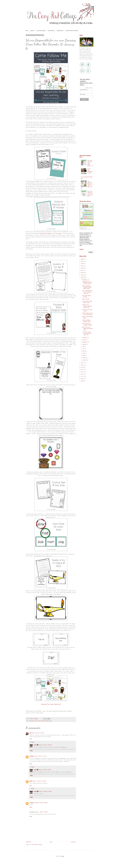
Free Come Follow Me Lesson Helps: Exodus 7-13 (90, 163)
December (85, 279)
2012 (82, 374)
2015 (82, 367)
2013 (82, 371)
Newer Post (28, 841)
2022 (82, 268)
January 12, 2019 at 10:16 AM (39, 781)
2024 (82, 263)
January (84, 360)
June (84, 348)
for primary (58, 233)
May (84, 351)
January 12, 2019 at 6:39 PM (45, 791)
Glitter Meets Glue (56, 711)
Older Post (73, 841)
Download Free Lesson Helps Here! (51, 704)
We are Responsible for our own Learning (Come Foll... (87, 292)
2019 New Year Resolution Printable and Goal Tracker (87, 282)
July (84, 346)
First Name (82, 94)
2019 (82, 274)
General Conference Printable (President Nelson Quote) (87, 287)
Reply (31, 738)
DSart (44, 711)
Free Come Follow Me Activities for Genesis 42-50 (90, 194)
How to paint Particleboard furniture (90, 170)
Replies (32, 742)
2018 (82, 277)
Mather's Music (63, 711)
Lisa (30, 732)
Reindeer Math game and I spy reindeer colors (87, 314)
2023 (82, 266)
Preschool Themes (51, 30)
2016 (82, 365)
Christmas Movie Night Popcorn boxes (87, 302)
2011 (82, 376)
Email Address (84, 89)
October (84, 339)
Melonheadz (39, 711)
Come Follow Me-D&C (41, 30)
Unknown (32, 756)
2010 (82, 378)
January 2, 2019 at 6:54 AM (38, 732)
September (85, 342)
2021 (82, 270)
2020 (82, 272)
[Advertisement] (86, 128)
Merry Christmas (85, 299)
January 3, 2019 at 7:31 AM (40, 756)
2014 (82, 369)
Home (27, 30)
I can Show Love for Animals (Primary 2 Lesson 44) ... (87, 333)
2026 (82, 259)
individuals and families (45, 233)
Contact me (32, 30)
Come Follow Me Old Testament (71, 30)
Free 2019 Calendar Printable (86, 296)
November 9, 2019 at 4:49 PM (40, 802)
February (85, 357)
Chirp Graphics (49, 711)
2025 (82, 261)
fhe (36, 720)
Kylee (31, 781)
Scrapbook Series (60, 30)
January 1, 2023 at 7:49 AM (41, 812)
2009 (82, 380)
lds (38, 720)
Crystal (35, 744)
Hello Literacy (40, 712)
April (84, 353)
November (85, 337)
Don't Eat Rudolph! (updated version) (86, 321)
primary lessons (49, 720)
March (84, 355)
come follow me (32, 720)
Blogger (62, 856)
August (84, 344)
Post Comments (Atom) (37, 844)
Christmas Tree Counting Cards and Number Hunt (87, 306)
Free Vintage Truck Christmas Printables (87, 324)
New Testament (42, 720)
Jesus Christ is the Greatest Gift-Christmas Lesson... (87, 328)
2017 (82, 362)
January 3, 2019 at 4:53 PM (45, 769)
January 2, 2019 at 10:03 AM (45, 744)
